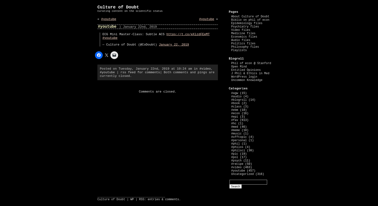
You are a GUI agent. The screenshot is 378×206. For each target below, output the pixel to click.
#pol (234, 157)
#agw (234, 93)
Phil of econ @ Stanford (251, 63)
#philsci (238, 150)
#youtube (108, 19)
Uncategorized (242, 174)
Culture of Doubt (118, 7)
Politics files (243, 43)
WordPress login (244, 77)
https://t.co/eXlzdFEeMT (187, 34)
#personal (239, 140)
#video (205, 69)
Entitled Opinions (246, 70)
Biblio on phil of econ (250, 20)
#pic (234, 154)
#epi (234, 117)
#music (236, 133)
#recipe (237, 164)
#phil (235, 144)
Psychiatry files (245, 26)
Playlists (239, 50)
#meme (235, 130)
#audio (236, 96)
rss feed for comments (140, 72)
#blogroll (239, 100)
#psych (236, 160)
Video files (240, 30)
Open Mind (239, 66)
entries (154, 199)
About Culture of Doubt (250, 16)
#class (236, 106)
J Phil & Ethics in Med (250, 73)
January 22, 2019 (174, 45)
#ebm (234, 110)
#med (234, 127)
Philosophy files (245, 47)
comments (172, 199)
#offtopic (239, 137)
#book (235, 103)
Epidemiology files (247, 23)
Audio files (240, 40)
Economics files (244, 37)
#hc (233, 123)
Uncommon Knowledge (247, 80)
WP (132, 199)
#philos (237, 147)
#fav (234, 120)
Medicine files (243, 33)
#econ (235, 113)
